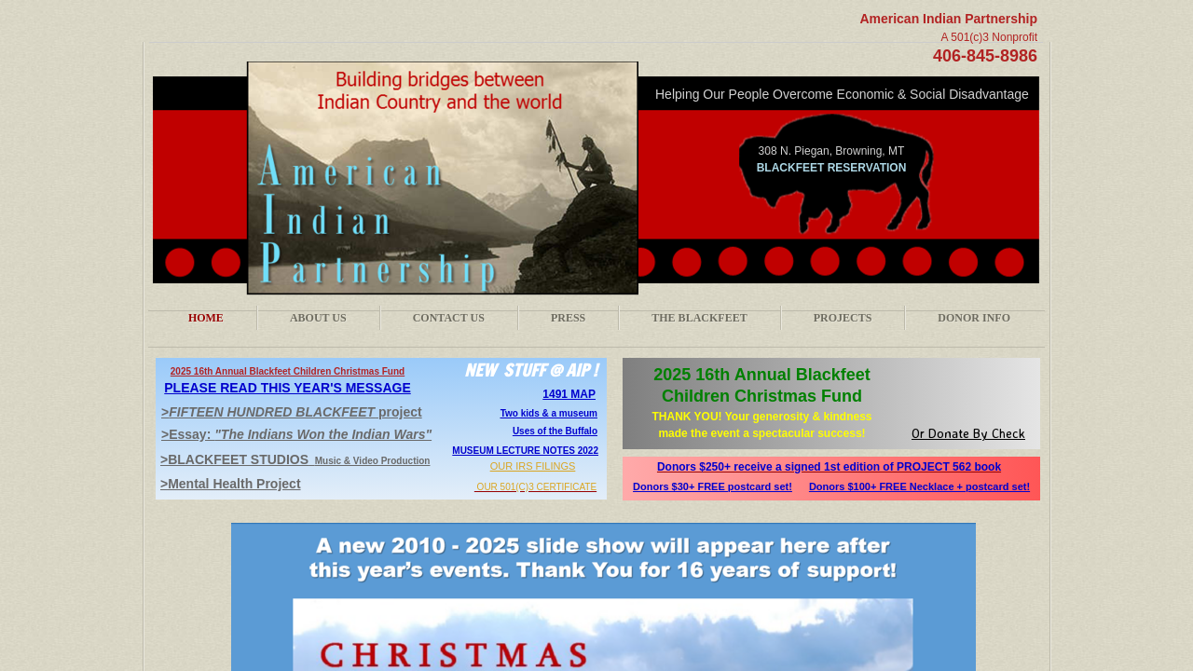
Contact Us (449, 317)
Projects (843, 317)
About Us (318, 317)
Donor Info (974, 317)
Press (568, 317)
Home (206, 317)
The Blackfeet (699, 317)
